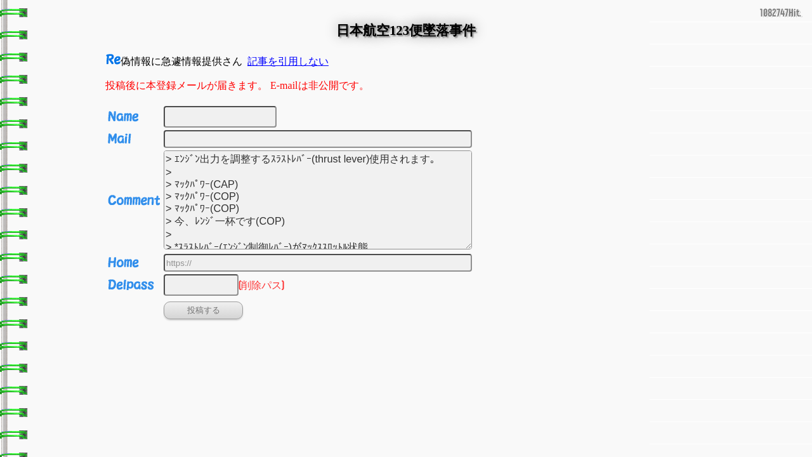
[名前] (220, 117)
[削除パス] (201, 285)
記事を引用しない (288, 61)
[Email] (318, 139)
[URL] (318, 263)
